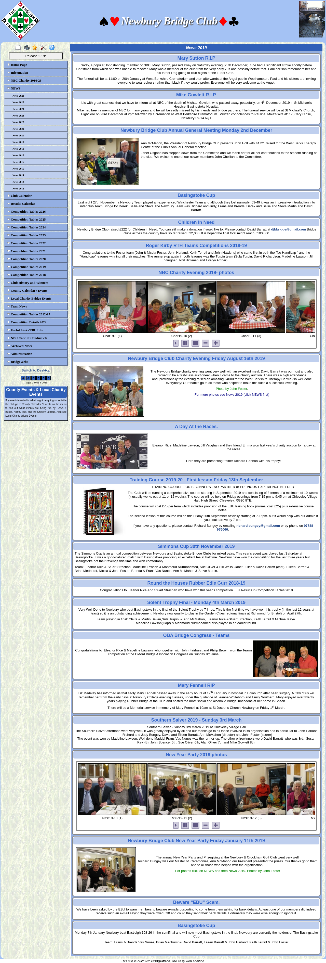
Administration (19, 354)
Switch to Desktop (36, 370)
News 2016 (18, 162)
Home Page (17, 65)
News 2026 (18, 95)
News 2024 (18, 109)
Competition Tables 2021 (26, 251)
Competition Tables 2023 (26, 235)
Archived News (19, 346)
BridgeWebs (17, 362)
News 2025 (18, 102)
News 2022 (18, 122)
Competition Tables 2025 (26, 219)
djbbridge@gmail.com (288, 229)
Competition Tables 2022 (26, 243)
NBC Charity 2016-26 (24, 80)
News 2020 (18, 135)
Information (17, 72)
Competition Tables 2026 (26, 211)
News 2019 (18, 142)
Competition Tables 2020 (26, 259)
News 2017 (18, 155)
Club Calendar (19, 196)
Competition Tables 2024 (26, 227)
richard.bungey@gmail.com (258, 526)
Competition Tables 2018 (26, 275)
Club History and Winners (27, 283)
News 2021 (18, 128)
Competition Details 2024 (26, 322)
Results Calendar (21, 204)
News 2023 (18, 115)
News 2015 (18, 168)
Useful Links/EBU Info (25, 330)
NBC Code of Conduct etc (27, 338)
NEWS (14, 88)
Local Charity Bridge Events (29, 298)
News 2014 (18, 175)
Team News (17, 306)
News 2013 (18, 182)
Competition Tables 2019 (26, 267)
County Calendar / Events (27, 290)
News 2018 (18, 148)
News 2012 (18, 188)
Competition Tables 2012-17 (28, 314)
